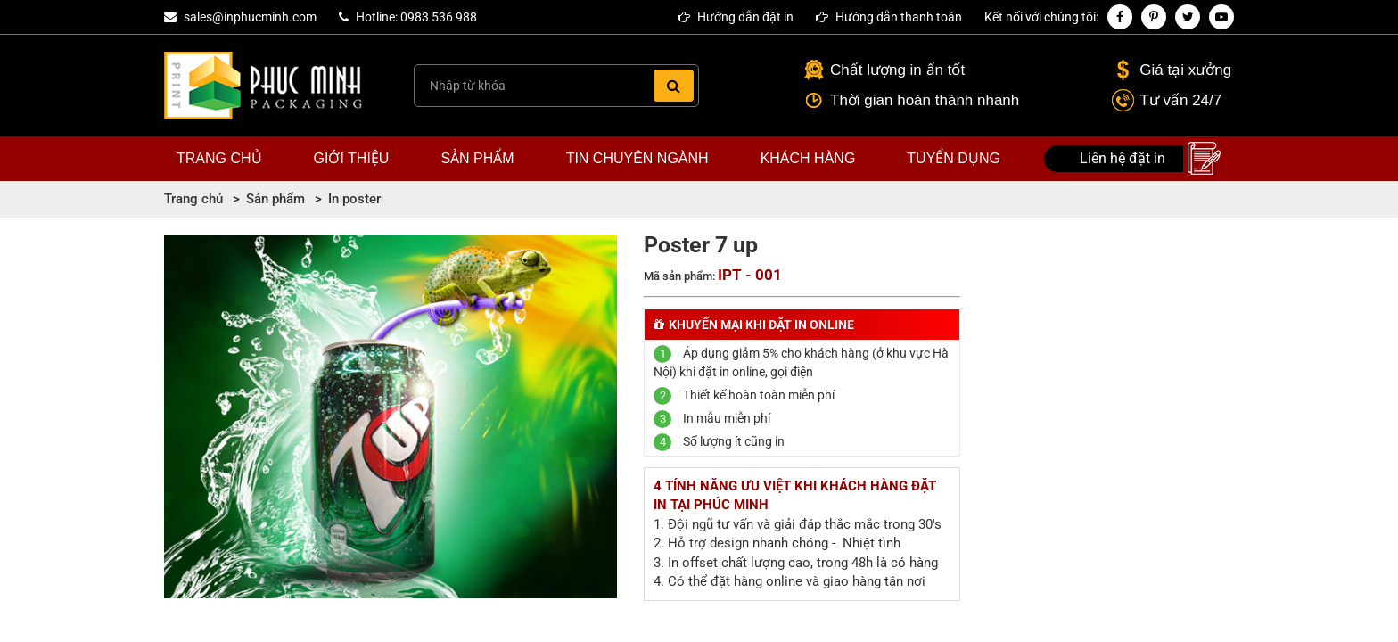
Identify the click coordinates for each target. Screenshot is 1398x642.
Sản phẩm (477, 158)
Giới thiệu (352, 158)
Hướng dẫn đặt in (736, 17)
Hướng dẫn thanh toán (889, 17)
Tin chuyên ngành (637, 158)
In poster (354, 199)
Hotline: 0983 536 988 (416, 17)
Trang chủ (219, 158)
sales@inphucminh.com (250, 17)
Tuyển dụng (953, 158)
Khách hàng (808, 158)
